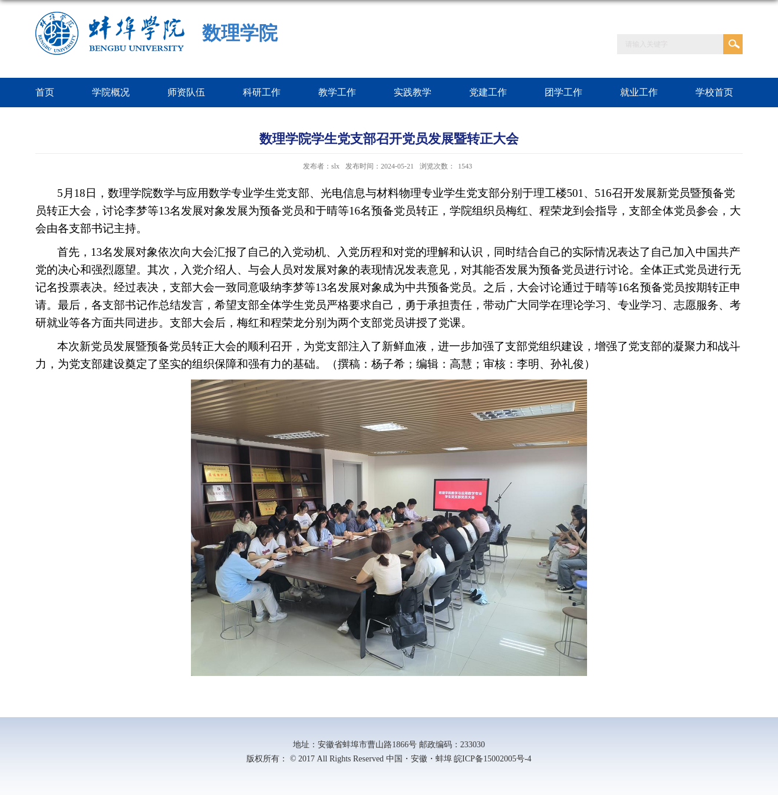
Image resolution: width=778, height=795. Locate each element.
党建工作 (488, 92)
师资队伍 (186, 92)
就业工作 (639, 92)
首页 (44, 92)
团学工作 (563, 92)
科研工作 (262, 92)
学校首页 (714, 92)
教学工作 (337, 92)
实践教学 (412, 92)
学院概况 (111, 92)
